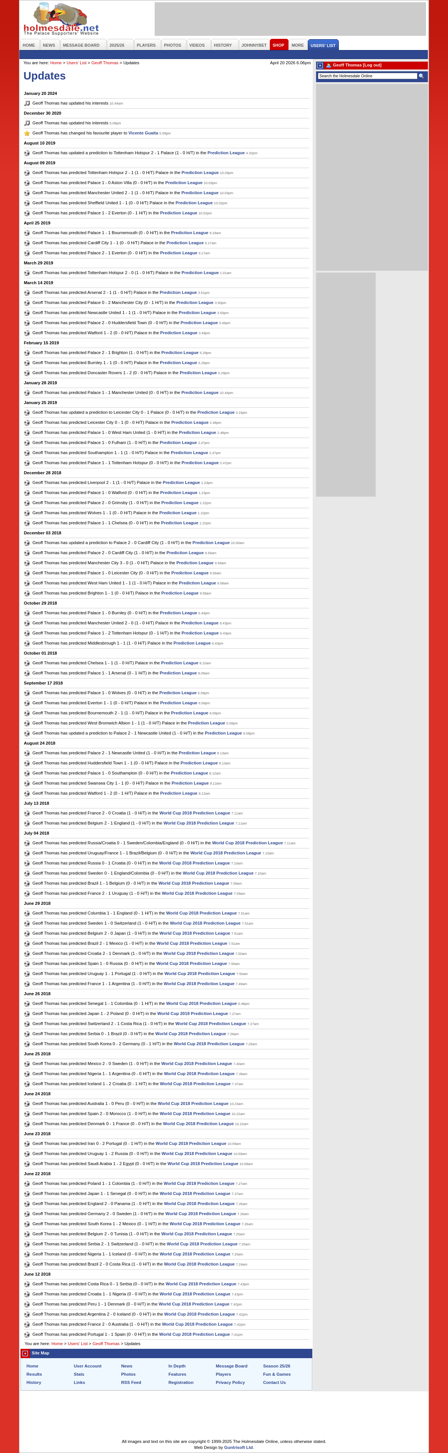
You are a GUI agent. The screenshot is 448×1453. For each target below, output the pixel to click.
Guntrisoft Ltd (238, 1447)
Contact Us (274, 1382)
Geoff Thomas (105, 62)
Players (223, 1374)
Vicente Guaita (143, 133)
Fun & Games (277, 1374)
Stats (79, 1374)
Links (79, 1382)
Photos (128, 1374)
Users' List (76, 62)
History (33, 1382)
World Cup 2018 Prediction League (195, 813)
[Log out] (372, 65)
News (126, 1366)
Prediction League (226, 152)
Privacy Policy (230, 1382)
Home (56, 62)
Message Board (231, 1366)
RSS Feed (131, 1382)
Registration (180, 1382)
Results (34, 1374)
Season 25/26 (276, 1366)
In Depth (177, 1366)
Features (177, 1374)
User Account (87, 1366)
